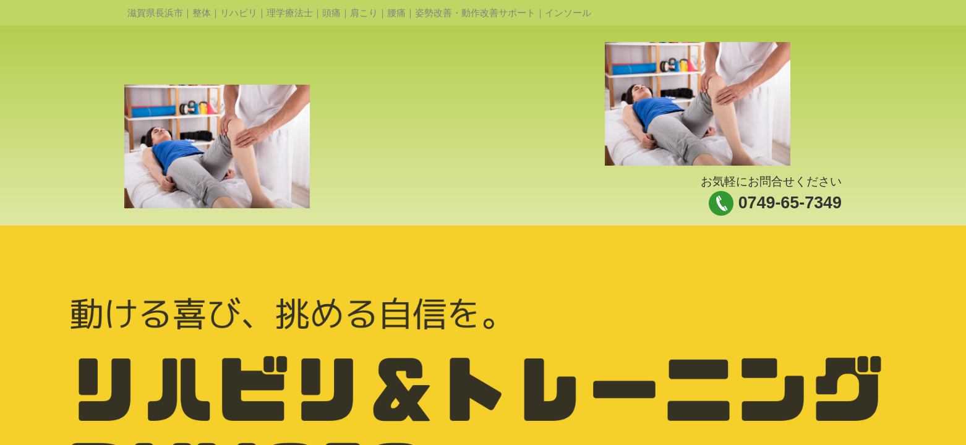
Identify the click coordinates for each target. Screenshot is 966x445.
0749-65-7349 (790, 202)
